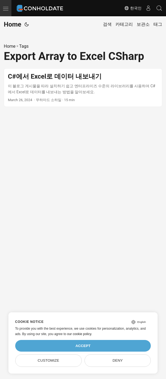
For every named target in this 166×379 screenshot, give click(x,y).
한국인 (133, 8)
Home (12, 24)
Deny (117, 360)
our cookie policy (79, 334)
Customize (48, 360)
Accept (83, 346)
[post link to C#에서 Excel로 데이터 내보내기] (83, 88)
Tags (24, 46)
